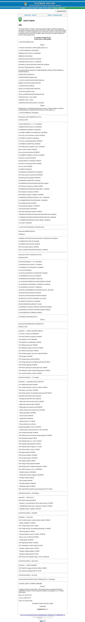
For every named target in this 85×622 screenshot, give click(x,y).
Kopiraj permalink (61, 11)
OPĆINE (40, 8)
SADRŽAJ (23, 8)
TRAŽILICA (55, 8)
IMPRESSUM (62, 8)
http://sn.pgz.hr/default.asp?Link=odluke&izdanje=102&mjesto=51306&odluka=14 (42, 615)
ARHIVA (50, 8)
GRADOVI (35, 8)
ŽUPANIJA (29, 8)
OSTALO (45, 8)
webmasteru (40, 617)
